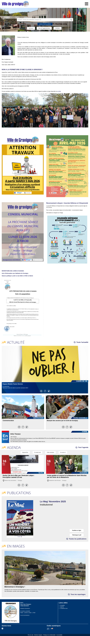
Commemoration (8, 420)
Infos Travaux (15, 434)
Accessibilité (59, 635)
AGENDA (57, 28)
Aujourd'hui (25, 452)
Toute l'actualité (82, 342)
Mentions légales (38, 635)
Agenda (62, 607)
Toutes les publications (77, 539)
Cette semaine (50, 452)
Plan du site (30, 635)
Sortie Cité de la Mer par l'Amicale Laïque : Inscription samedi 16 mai (19, 476)
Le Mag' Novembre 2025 (53, 501)
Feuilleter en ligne (76, 530)
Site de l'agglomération (44, 28)
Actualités (62, 605)
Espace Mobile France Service (13, 384)
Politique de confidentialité (49, 635)
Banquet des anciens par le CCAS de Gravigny (62, 420)
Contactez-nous (64, 608)
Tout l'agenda (83, 447)
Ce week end (37, 452)
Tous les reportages (78, 594)
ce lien (59, 91)
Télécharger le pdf (76, 535)
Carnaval (31, 28)
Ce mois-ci (63, 452)
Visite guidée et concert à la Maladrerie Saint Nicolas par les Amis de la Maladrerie (67, 476)
